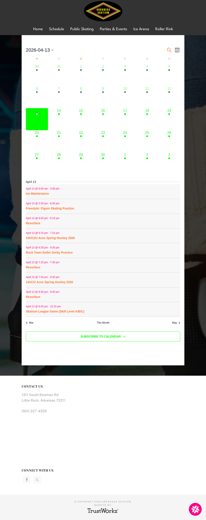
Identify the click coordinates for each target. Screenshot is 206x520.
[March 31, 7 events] (59, 75)
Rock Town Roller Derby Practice (49, 252)
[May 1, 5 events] (125, 163)
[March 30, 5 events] (37, 75)
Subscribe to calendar (101, 336)
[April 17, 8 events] (125, 119)
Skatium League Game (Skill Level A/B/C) (55, 311)
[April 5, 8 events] (169, 75)
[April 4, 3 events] (147, 75)
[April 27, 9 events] (37, 163)
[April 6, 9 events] (37, 97)
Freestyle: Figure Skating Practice (50, 208)
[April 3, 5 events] (125, 75)
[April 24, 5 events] (125, 141)
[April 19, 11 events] (169, 119)
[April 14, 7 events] (59, 119)
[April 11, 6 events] (147, 97)
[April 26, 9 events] (169, 141)
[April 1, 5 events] (81, 75)
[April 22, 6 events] (81, 141)
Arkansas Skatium (103, 11)
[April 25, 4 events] (147, 141)
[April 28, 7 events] (59, 163)
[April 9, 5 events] (103, 97)
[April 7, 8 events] (59, 97)
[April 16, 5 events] (103, 119)
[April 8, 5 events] (81, 97)
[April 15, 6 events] (81, 119)
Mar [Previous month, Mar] (30, 322)
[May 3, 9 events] (169, 163)
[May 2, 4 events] (147, 163)
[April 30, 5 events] (103, 163)
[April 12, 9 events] (169, 97)
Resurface (33, 223)
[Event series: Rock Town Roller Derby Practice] (61, 247)
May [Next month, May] (176, 322)
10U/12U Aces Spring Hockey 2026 (50, 238)
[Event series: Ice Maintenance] (61, 188)
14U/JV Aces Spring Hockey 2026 (49, 282)
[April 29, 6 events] (81, 163)
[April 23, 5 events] (103, 141)
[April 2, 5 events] (103, 75)
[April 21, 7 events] (59, 141)
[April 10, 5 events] (125, 97)
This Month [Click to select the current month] (103, 322)
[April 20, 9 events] (37, 141)
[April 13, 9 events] (37, 119)
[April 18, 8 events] (147, 119)
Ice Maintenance (37, 193)
